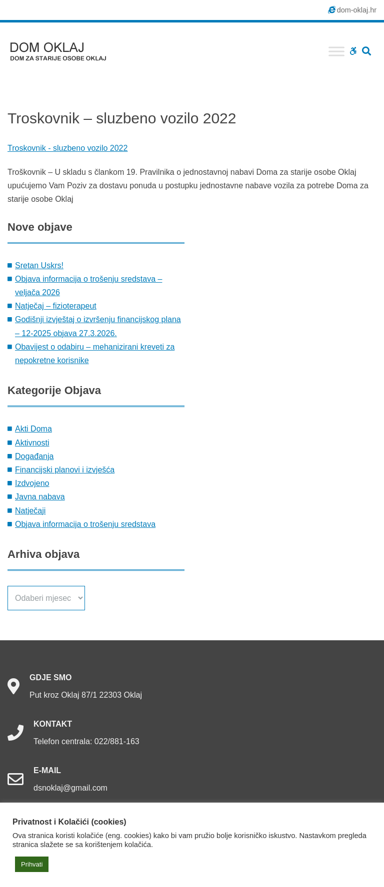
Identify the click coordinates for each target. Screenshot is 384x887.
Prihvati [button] (31, 864)
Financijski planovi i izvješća (64, 469)
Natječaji (30, 510)
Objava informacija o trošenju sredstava (85, 524)
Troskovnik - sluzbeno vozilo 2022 (68, 148)
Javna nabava (40, 496)
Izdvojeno (32, 483)
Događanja (34, 456)
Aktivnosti (32, 443)
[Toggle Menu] (336, 51)
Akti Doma (33, 429)
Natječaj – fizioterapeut (55, 306)
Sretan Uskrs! (39, 265)
